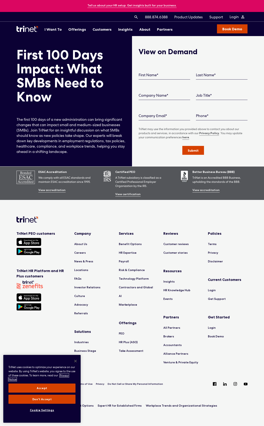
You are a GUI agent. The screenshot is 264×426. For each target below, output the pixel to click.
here (185, 137)
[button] (193, 150)
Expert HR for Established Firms (120, 405)
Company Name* (153, 95)
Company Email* (153, 115)
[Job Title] (222, 95)
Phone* (202, 115)
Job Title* (204, 95)
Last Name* (206, 75)
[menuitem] (136, 17)
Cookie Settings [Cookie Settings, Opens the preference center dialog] (42, 410)
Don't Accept (42, 399)
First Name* (148, 75)
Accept (42, 388)
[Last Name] (222, 75)
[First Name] (164, 75)
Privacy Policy (209, 133)
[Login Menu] (237, 17)
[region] (42, 389)
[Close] (75, 361)
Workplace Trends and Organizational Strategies (181, 405)
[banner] (131, 6)
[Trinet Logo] (28, 29)
